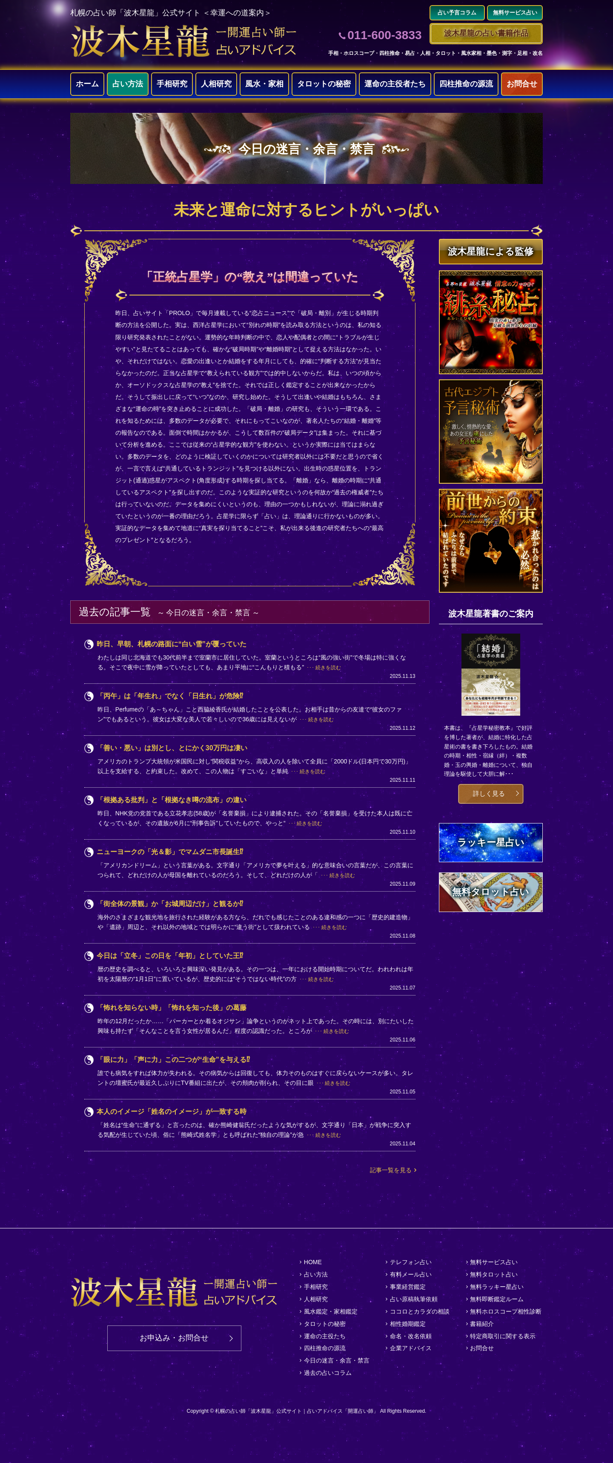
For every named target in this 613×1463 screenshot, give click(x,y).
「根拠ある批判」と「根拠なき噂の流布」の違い (171, 799)
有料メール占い (411, 1274)
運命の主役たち (325, 1336)
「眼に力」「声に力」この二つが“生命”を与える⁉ (173, 1059)
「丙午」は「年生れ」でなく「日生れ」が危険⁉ (170, 696)
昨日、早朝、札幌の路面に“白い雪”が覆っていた (171, 644)
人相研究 (216, 84)
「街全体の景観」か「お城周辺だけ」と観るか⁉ (170, 903)
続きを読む (328, 668)
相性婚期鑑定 (408, 1323)
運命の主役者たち (395, 84)
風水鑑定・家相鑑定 (331, 1311)
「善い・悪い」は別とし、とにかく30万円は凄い (172, 748)
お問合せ (522, 84)
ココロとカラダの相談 (420, 1311)
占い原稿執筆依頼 (414, 1299)
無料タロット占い (494, 1274)
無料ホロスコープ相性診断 (505, 1311)
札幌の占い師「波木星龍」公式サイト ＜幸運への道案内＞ (171, 13)
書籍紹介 (482, 1323)
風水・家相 (264, 84)
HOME (313, 1262)
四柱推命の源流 (466, 84)
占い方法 (127, 84)
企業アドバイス (411, 1348)
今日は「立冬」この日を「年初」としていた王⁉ (170, 955)
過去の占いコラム (328, 1372)
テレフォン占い (411, 1262)
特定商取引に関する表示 (503, 1336)
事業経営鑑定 (408, 1286)
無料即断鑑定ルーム (497, 1299)
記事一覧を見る (391, 1170)
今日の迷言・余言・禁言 (337, 1360)
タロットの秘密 (324, 84)
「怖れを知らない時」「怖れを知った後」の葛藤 (171, 1007)
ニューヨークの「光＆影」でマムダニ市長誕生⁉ (170, 851)
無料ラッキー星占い (497, 1286)
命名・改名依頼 (411, 1336)
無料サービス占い (494, 1262)
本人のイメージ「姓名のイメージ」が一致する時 (171, 1111)
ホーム (87, 84)
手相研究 (172, 84)
